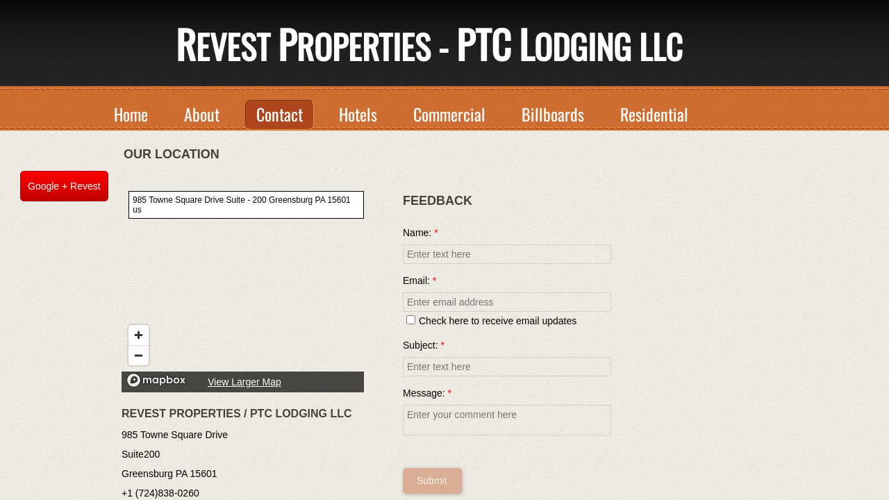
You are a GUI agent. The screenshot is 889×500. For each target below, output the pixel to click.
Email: (419, 280)
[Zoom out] (138, 355)
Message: (427, 393)
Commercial (449, 113)
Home (131, 113)
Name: (420, 232)
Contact (279, 113)
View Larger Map (244, 382)
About (201, 113)
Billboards (553, 113)
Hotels (358, 113)
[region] (243, 288)
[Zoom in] (138, 335)
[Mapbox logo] (156, 380)
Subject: (423, 345)
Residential (654, 113)
